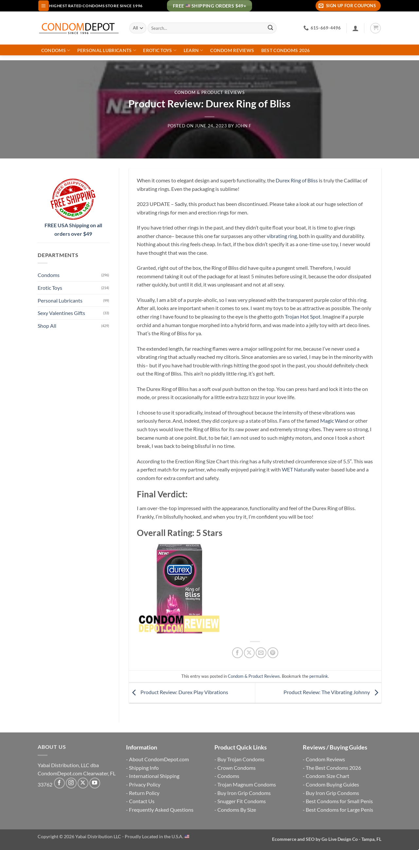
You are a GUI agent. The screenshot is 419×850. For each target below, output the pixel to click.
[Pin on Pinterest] (272, 652)
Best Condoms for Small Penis (339, 801)
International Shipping (154, 776)
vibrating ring (282, 236)
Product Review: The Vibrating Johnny (332, 692)
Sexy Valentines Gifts (61, 313)
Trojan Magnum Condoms (246, 784)
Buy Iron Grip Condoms (244, 793)
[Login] (355, 28)
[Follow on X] (83, 783)
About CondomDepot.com (159, 759)
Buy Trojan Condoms (240, 759)
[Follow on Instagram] (71, 783)
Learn (193, 50)
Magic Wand (334, 420)
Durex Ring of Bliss (297, 180)
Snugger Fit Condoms (241, 801)
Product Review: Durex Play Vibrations (178, 692)
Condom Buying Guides (332, 784)
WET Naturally (299, 469)
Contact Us (142, 801)
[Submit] (270, 28)
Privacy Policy (144, 784)
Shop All (47, 326)
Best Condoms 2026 (285, 50)
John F (243, 125)
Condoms (55, 50)
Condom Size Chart (327, 776)
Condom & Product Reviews (209, 92)
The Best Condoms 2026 (333, 768)
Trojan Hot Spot (302, 316)
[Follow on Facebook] (59, 783)
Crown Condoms (236, 768)
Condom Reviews (232, 50)
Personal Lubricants (106, 50)
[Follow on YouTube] (94, 783)
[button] (43, 5)
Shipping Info (144, 768)
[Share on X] (249, 652)
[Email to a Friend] (261, 652)
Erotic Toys (159, 50)
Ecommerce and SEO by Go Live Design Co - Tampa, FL (326, 839)
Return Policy (144, 793)
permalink (318, 676)
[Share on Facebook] (237, 652)
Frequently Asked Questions (161, 809)
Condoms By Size (236, 809)
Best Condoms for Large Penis (339, 809)
